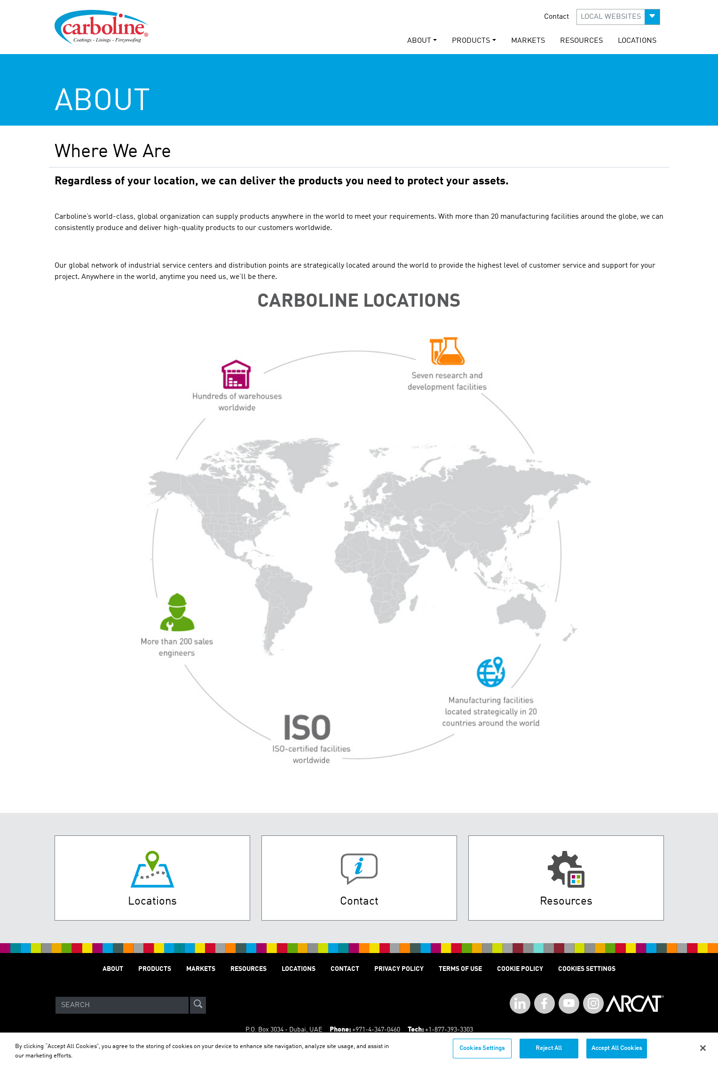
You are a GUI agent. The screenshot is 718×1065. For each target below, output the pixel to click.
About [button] (419, 41)
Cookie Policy (520, 969)
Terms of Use (460, 969)
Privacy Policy (399, 969)
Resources (581, 41)
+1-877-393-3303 (449, 1029)
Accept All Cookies (617, 1052)
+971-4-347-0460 (376, 1029)
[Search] (122, 1005)
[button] (618, 17)
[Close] (703, 1052)
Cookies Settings (482, 1052)
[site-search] (198, 1005)
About (113, 969)
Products (154, 969)
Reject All (549, 1052)
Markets (528, 41)
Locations (637, 41)
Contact (556, 17)
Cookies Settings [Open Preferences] (586, 969)
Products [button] (471, 41)
